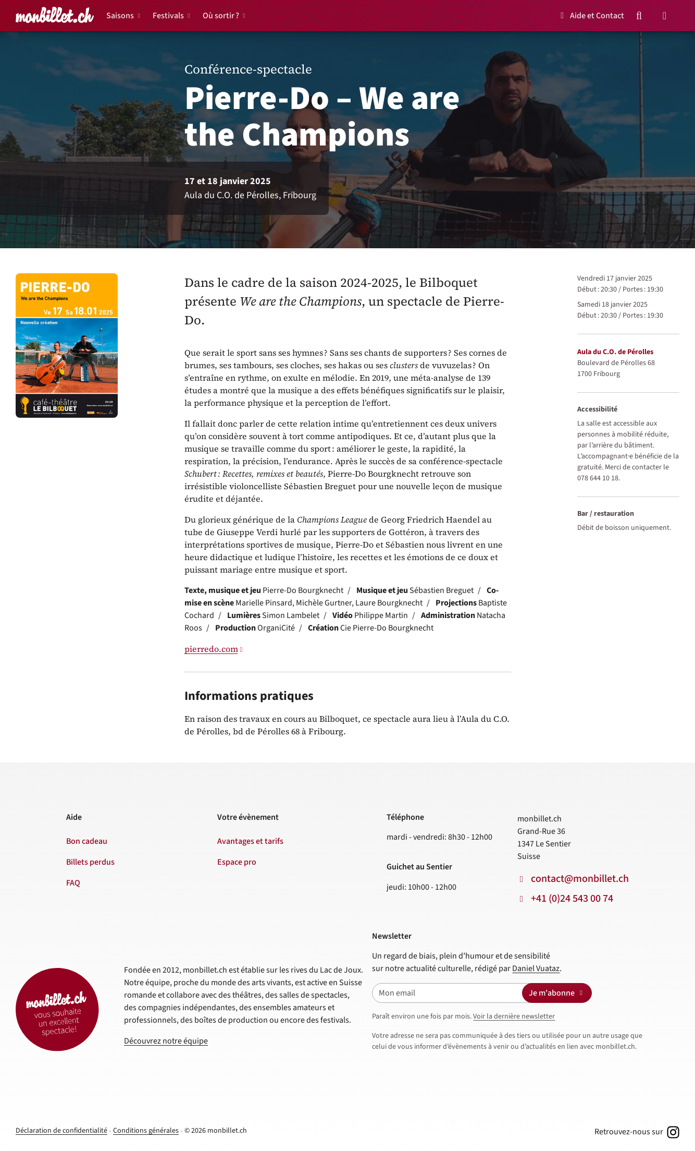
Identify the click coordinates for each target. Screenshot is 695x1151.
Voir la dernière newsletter (514, 1016)
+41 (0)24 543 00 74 (572, 898)
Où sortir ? (221, 15)
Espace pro (236, 862)
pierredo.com (211, 649)
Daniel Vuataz (536, 968)
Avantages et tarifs (250, 841)
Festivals (168, 15)
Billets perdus (90, 862)
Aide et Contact (590, 15)
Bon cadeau (86, 841)
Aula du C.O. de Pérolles (615, 352)
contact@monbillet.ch (580, 878)
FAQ (73, 883)
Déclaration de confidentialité (61, 1130)
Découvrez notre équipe (166, 1041)
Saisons (120, 15)
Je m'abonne (557, 993)
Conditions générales (146, 1130)
